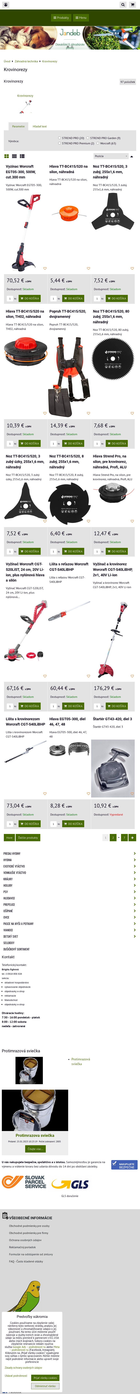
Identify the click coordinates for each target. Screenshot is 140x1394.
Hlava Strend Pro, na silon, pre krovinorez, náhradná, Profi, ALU (110, 461)
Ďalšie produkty (28, 837)
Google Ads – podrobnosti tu (29, 1347)
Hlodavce (70, 898)
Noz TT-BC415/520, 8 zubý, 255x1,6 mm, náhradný (66, 461)
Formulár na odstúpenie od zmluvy (30, 1254)
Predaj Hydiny (70, 853)
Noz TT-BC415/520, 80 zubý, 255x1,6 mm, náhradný (111, 316)
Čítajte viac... (35, 1149)
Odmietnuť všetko (45, 1386)
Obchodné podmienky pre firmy (28, 1233)
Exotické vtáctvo (70, 866)
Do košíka (29, 298)
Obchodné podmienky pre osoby (29, 1226)
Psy (70, 892)
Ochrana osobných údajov (25, 1240)
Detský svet (70, 936)
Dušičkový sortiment (16, 949)
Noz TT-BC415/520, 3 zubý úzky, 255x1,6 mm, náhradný (25, 461)
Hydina (70, 860)
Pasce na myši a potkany (70, 924)
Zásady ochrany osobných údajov (23, 1367)
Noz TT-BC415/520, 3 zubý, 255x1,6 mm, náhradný (110, 171)
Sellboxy (8, 943)
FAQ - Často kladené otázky (26, 1261)
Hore (9, 837)
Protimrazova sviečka (35, 1135)
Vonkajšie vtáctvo (70, 872)
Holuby (70, 885)
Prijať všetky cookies (45, 1378)
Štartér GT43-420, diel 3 (112, 719)
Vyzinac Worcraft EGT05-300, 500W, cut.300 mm (21, 171)
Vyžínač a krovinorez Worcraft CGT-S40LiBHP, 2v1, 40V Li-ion (113, 569)
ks (11, 298)
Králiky (70, 879)
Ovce (70, 917)
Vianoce (70, 930)
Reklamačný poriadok (22, 1247)
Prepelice (70, 904)
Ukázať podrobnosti (16, 1375)
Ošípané (70, 911)
